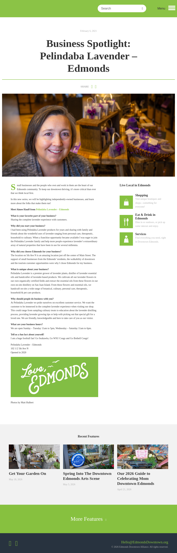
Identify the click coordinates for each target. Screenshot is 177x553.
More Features (88, 519)
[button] (166, 8)
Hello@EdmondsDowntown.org (144, 542)
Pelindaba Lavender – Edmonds (52, 209)
